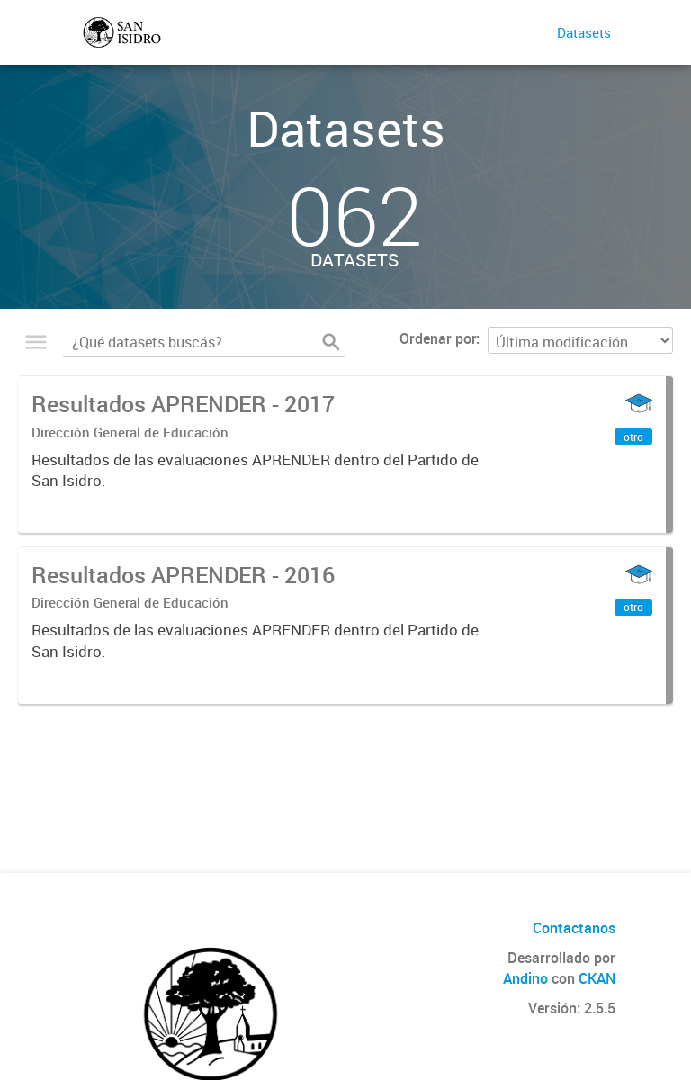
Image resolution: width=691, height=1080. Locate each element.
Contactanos (574, 928)
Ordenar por (437, 338)
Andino (525, 978)
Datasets (584, 32)
